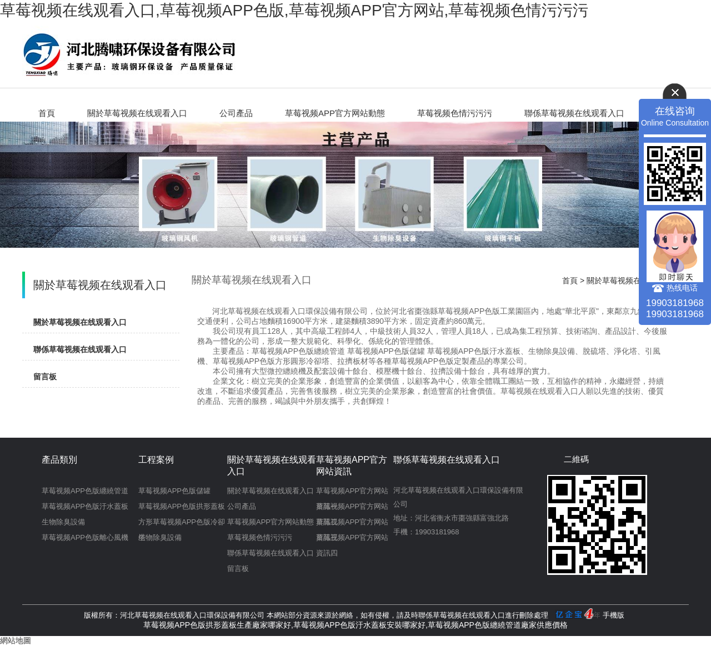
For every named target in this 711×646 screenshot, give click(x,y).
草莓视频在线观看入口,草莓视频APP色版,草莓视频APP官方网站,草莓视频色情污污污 (294, 10)
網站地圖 (15, 640)
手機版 (613, 615)
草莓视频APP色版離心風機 (85, 537)
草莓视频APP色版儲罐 (174, 491)
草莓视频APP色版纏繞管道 (85, 491)
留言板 (45, 376)
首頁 (46, 113)
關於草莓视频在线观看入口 (137, 113)
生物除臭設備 (63, 522)
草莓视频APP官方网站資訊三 (352, 524)
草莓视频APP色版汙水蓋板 (85, 506)
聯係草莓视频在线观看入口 (574, 113)
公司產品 (236, 113)
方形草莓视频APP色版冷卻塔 (181, 524)
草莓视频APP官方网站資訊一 (352, 493)
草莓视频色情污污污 (454, 113)
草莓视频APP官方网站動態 (335, 113)
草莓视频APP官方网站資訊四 (352, 539)
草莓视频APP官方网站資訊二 (352, 508)
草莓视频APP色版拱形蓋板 (181, 506)
